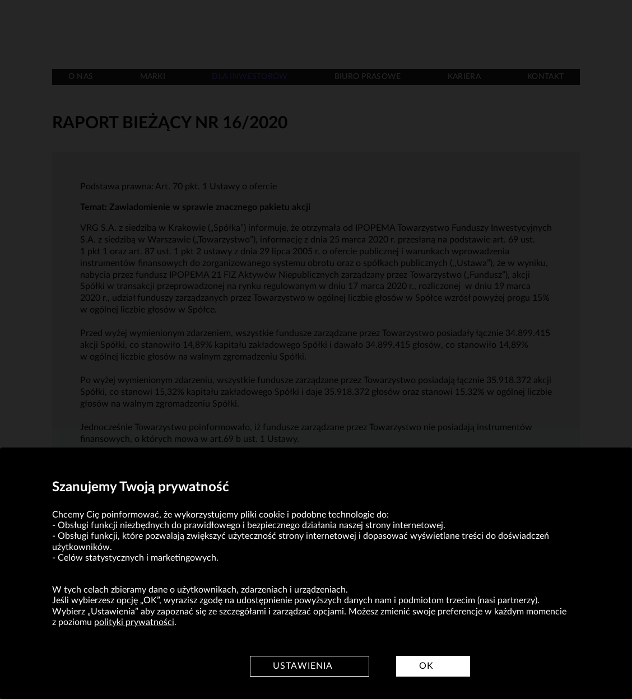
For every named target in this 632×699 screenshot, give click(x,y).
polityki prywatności (134, 622)
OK (426, 665)
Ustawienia (303, 665)
